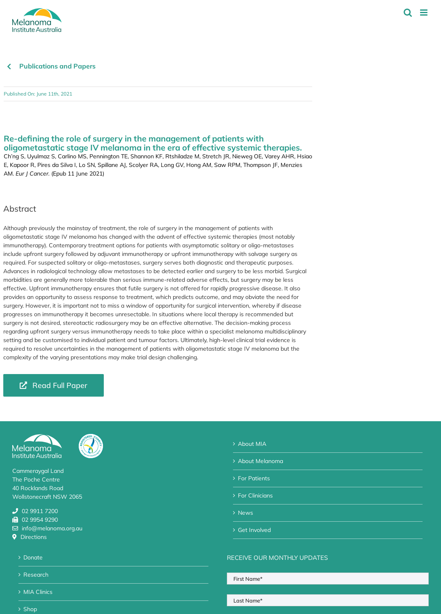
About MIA (252, 443)
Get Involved (254, 530)
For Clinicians (255, 495)
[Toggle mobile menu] (424, 12)
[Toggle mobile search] (408, 12)
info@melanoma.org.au (52, 528)
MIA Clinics (38, 592)
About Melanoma (260, 461)
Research (35, 574)
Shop (30, 609)
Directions (34, 537)
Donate (33, 557)
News (245, 512)
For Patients (254, 478)
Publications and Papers (57, 66)
